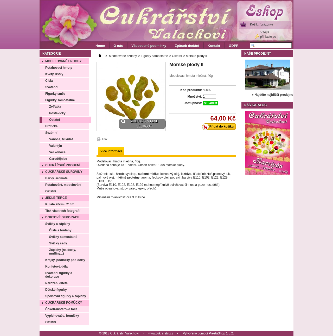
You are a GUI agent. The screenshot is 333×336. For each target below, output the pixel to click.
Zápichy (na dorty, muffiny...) (62, 251)
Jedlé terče (56, 198)
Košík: (261, 24)
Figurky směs (55, 94)
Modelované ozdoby (63, 61)
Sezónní (51, 133)
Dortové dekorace (62, 217)
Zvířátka (55, 107)
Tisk (104, 139)
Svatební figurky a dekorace (58, 274)
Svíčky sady (58, 243)
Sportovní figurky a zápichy (65, 296)
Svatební (51, 87)
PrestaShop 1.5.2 (221, 333)
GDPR (234, 46)
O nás (118, 46)
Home (100, 46)
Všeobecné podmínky (148, 46)
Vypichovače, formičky (62, 316)
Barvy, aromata (56, 178)
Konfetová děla (56, 266)
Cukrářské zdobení (62, 165)
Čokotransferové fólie (61, 309)
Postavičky (57, 113)
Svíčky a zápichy (57, 224)
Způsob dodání (187, 46)
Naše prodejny (257, 53)
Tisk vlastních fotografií (62, 211)
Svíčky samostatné (63, 237)
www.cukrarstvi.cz (160, 333)
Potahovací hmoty (58, 67)
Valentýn (55, 146)
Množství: (195, 96)
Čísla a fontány (60, 230)
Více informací (111, 151)
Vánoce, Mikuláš (61, 139)
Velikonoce (57, 152)
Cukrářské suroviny (63, 172)
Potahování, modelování (63, 185)
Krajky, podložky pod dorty (65, 260)
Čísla (49, 81)
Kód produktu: (191, 90)
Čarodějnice (58, 159)
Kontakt (214, 46)
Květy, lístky (54, 74)
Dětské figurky (56, 289)
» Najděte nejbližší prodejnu (272, 95)
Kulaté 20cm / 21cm (59, 204)
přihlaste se (268, 37)
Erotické (51, 126)
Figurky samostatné (60, 100)
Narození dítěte (56, 283)
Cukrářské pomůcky (63, 303)
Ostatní (54, 120)
